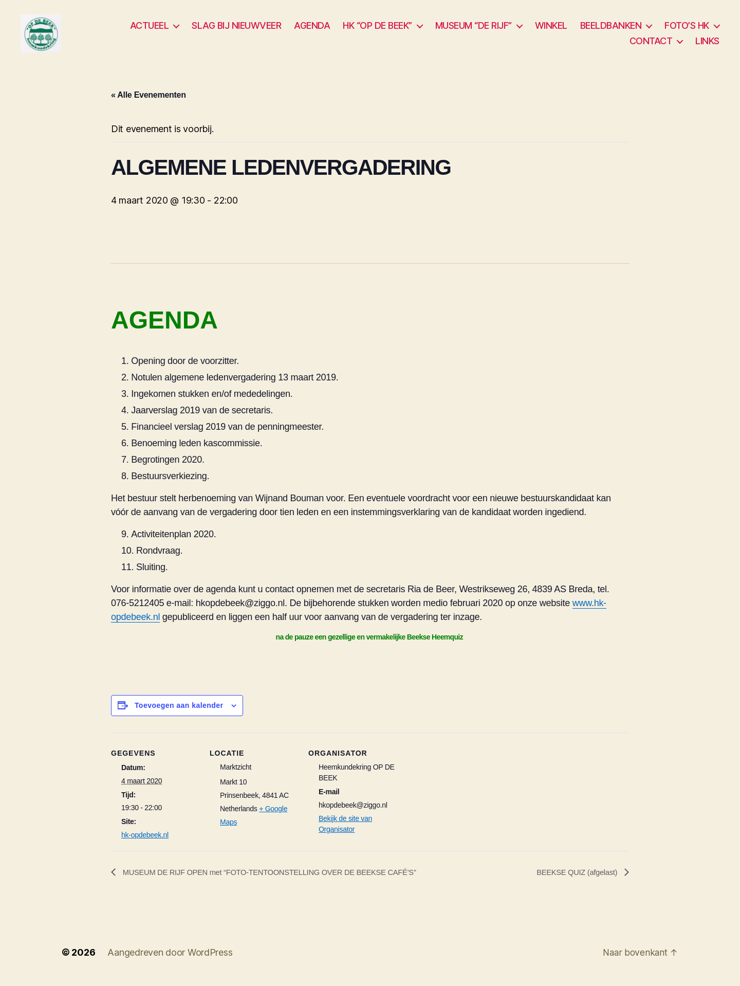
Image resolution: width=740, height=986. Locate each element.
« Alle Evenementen (148, 99)
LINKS (707, 43)
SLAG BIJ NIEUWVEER (236, 28)
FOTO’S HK (686, 28)
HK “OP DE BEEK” (377, 28)
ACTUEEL (149, 28)
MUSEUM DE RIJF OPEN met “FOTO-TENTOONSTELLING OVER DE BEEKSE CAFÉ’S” (282, 876)
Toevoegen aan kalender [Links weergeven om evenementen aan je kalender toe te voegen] (179, 709)
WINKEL (551, 28)
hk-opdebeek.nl (145, 839)
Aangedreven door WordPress (169, 957)
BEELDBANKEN (611, 28)
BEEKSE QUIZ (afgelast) (574, 876)
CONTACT (651, 43)
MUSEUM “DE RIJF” (473, 28)
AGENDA (312, 28)
